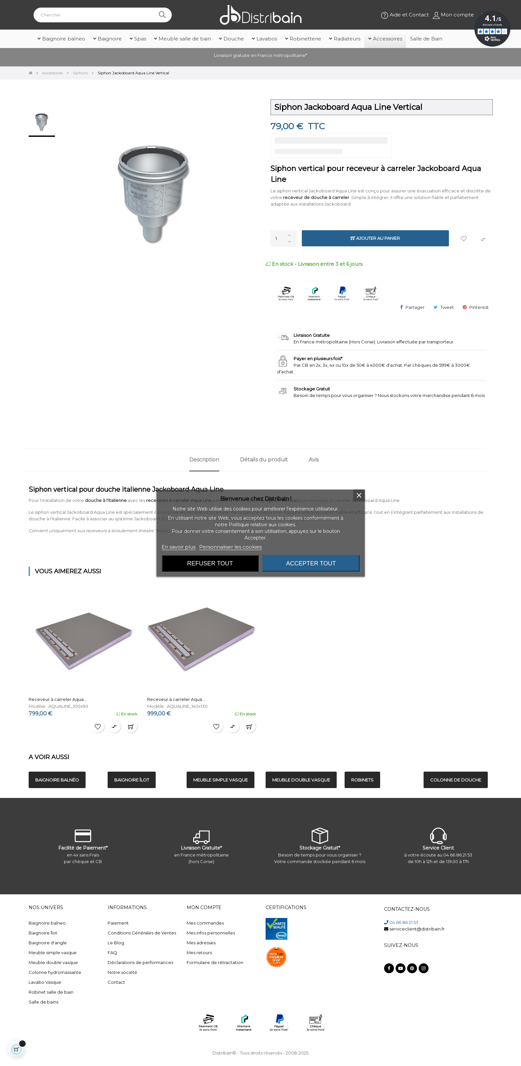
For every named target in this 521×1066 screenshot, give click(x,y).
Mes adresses (201, 942)
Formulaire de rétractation (215, 962)
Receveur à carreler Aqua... (58, 699)
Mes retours (199, 952)
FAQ (112, 952)
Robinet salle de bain (51, 992)
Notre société (122, 972)
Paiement (118, 923)
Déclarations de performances (140, 962)
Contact (116, 982)
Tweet (447, 307)
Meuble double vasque (53, 962)
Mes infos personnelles (211, 932)
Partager (415, 307)
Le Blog (116, 942)
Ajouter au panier (375, 238)
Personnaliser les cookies (230, 546)
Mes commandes (205, 923)
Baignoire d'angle (48, 942)
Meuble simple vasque (53, 952)
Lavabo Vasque (45, 982)
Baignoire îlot (43, 932)
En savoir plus (178, 546)
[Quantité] (284, 238)
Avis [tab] (314, 460)
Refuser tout (210, 563)
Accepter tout (311, 563)
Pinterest (479, 307)
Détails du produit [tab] (264, 460)
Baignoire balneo (47, 923)
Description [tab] (204, 460)
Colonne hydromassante (55, 972)
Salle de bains (43, 1001)
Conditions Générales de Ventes (142, 932)
